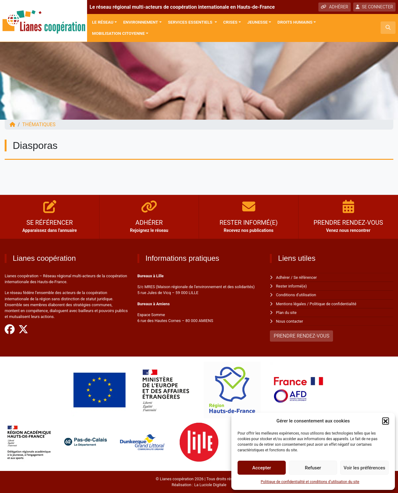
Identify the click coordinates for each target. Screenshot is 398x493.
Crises (230, 22)
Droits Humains (294, 22)
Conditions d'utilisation (296, 295)
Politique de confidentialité (333, 304)
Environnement (140, 22)
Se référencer (305, 277)
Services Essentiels (190, 22)
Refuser (313, 468)
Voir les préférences (364, 468)
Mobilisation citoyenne (118, 33)
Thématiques (39, 124)
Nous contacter (289, 321)
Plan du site (286, 312)
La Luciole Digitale (210, 484)
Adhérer (283, 277)
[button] (385, 421)
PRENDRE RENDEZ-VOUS (301, 336)
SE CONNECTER (374, 6)
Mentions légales (291, 304)
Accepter (261, 468)
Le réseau (102, 22)
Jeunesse (257, 22)
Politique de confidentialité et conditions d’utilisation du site (310, 482)
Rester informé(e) (291, 286)
